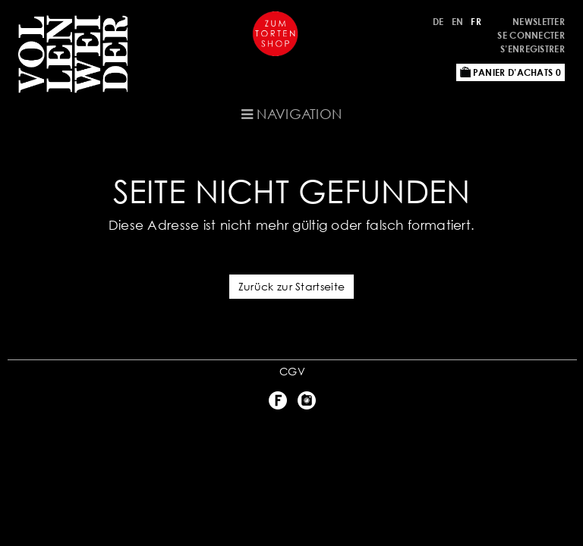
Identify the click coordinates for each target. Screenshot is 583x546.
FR (476, 21)
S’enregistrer (532, 49)
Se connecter (531, 35)
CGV (292, 371)
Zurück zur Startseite (291, 286)
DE (438, 21)
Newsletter (538, 21)
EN (458, 21)
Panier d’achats (510, 72)
